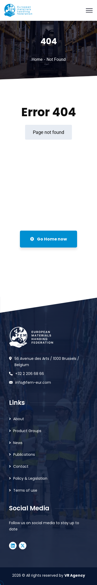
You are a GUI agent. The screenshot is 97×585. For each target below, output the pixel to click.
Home (37, 59)
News (18, 442)
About (18, 418)
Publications (24, 454)
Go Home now (48, 239)
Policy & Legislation (30, 478)
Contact (20, 466)
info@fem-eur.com (33, 382)
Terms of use (25, 490)
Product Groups (27, 430)
